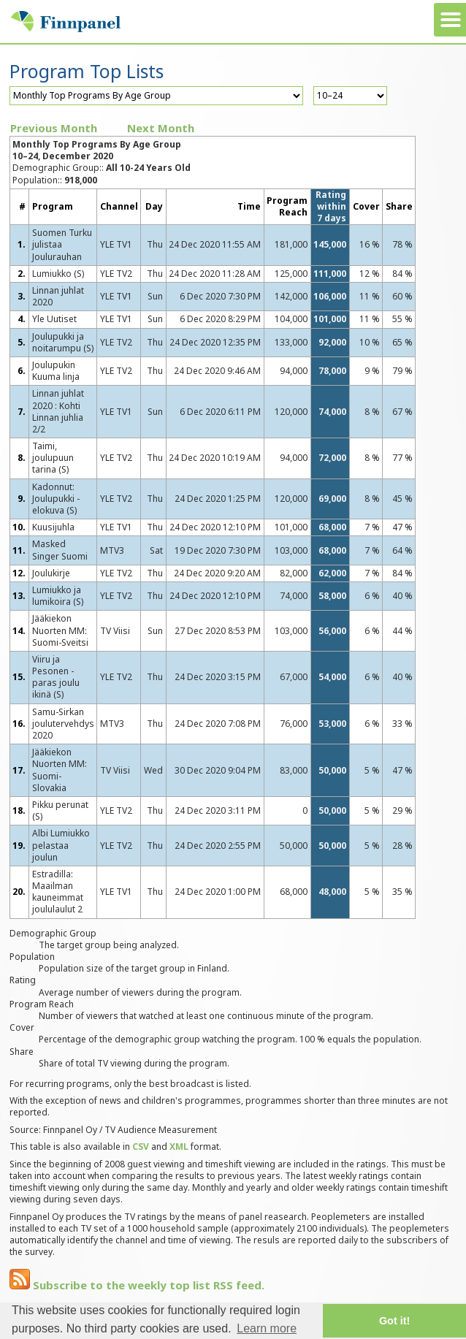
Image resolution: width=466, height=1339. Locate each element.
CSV (140, 1146)
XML (178, 1146)
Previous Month (53, 128)
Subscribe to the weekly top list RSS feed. (136, 1285)
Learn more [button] (267, 1328)
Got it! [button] (394, 1321)
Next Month (160, 128)
